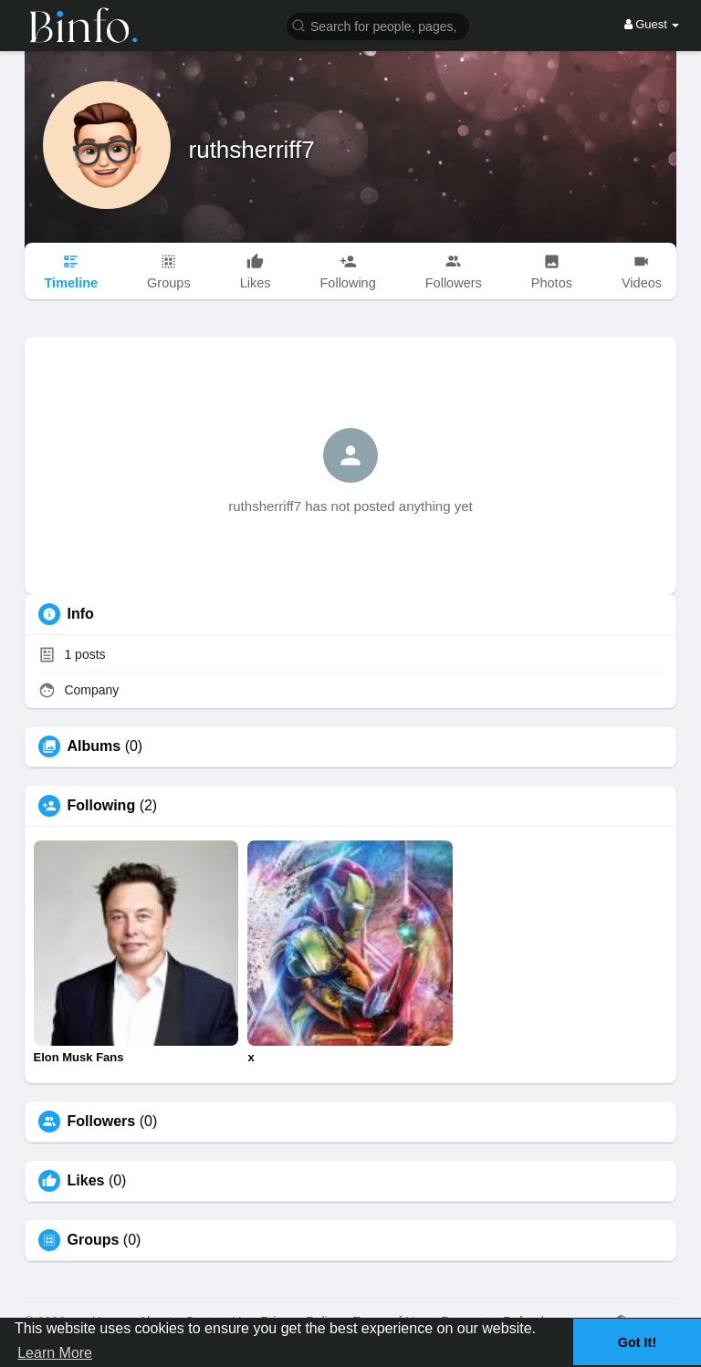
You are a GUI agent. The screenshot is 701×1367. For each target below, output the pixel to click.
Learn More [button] (54, 1353)
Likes (86, 1181)
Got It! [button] (637, 1342)
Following (102, 805)
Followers (102, 1121)
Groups (94, 1240)
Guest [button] (652, 24)
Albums (94, 746)
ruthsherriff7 (252, 149)
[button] (378, 25)
